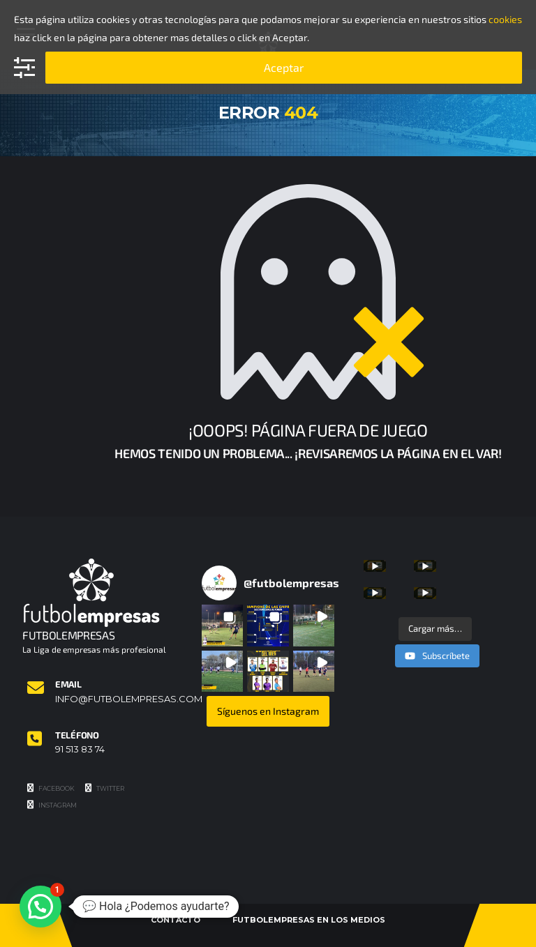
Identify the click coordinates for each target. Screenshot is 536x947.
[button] (222, 625)
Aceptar (284, 67)
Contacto (175, 920)
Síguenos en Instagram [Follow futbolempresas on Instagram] (268, 711)
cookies (505, 19)
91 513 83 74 (80, 749)
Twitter (104, 788)
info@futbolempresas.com (114, 699)
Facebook (51, 788)
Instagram (52, 805)
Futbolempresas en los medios (308, 920)
